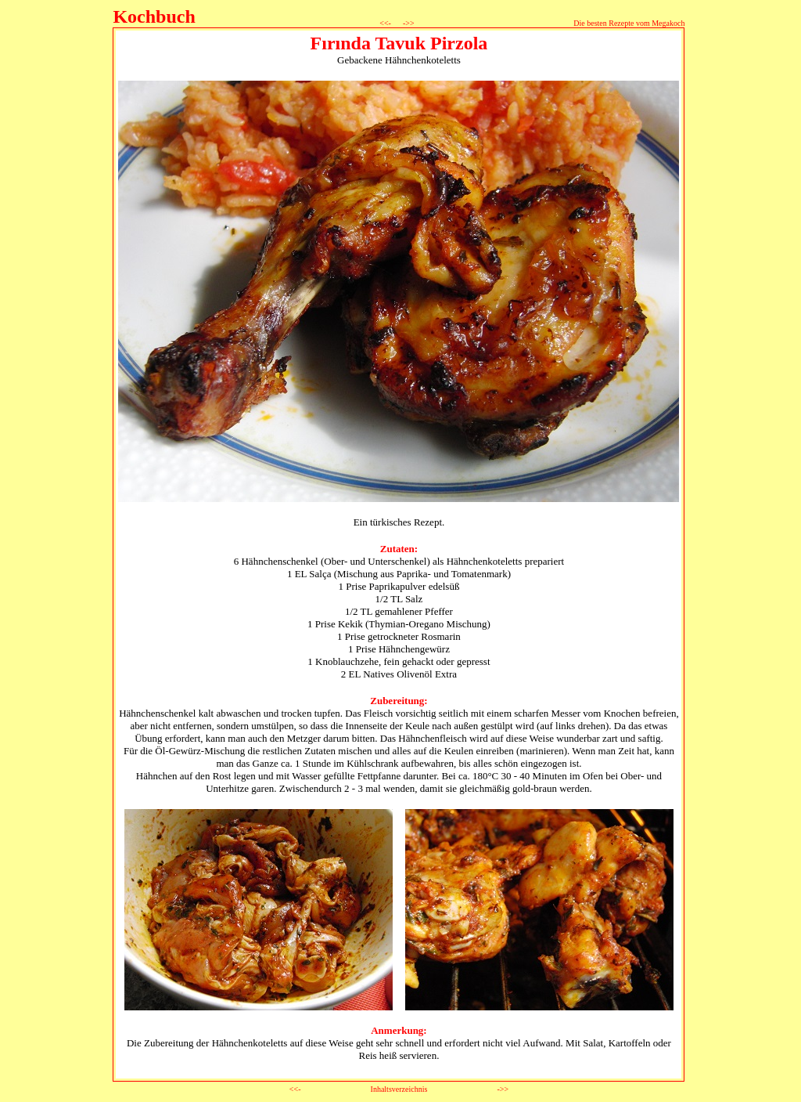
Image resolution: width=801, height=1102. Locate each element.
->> (407, 23)
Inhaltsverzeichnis (399, 1089)
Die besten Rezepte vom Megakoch (628, 23)
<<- (386, 23)
